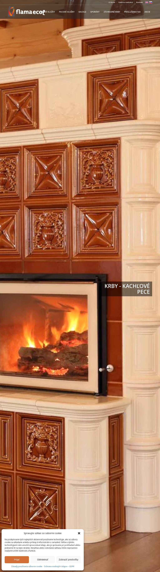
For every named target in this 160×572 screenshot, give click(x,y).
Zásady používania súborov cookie (26, 566)
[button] (79, 533)
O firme (112, 2)
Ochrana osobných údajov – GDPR (59, 566)
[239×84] (26, 12)
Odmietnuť (42, 559)
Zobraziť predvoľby (68, 559)
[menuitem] (112, 2)
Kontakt (139, 2)
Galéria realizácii (125, 2)
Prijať (17, 559)
